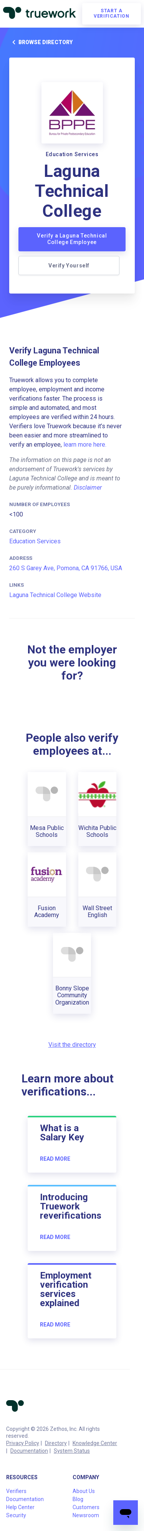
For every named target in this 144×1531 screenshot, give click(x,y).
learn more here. (84, 444)
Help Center (20, 1507)
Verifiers (16, 1491)
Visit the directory (72, 1044)
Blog (78, 1499)
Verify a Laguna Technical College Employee (72, 239)
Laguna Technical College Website (55, 595)
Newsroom (86, 1515)
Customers (86, 1507)
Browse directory (41, 42)
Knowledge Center (95, 1443)
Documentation (29, 1451)
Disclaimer (88, 487)
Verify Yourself (68, 265)
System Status (72, 1451)
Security (16, 1515)
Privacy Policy (22, 1443)
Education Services (35, 541)
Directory (56, 1443)
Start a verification (111, 13)
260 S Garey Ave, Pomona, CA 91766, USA (65, 568)
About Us (84, 1491)
